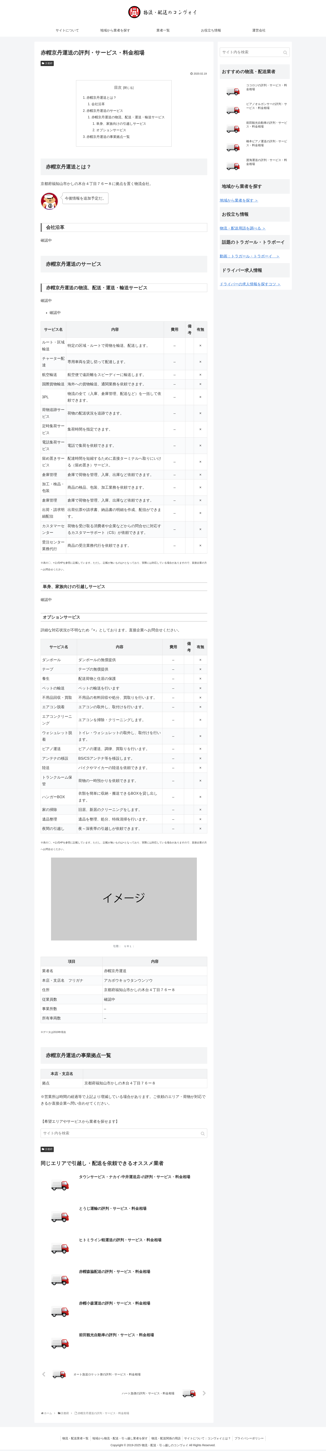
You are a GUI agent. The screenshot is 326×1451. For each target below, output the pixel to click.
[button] (203, 1135)
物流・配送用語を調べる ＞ (243, 228)
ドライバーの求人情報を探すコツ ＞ (250, 284)
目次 (118, 87)
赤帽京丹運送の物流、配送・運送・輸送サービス (128, 118)
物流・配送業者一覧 (74, 1439)
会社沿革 (98, 104)
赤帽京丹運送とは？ (101, 98)
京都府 (48, 63)
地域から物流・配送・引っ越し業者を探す (119, 1439)
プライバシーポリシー (250, 1439)
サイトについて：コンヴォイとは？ (208, 1439)
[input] (124, 1135)
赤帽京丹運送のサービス (104, 111)
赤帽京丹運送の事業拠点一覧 (108, 138)
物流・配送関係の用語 (166, 1439)
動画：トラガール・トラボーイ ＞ (250, 256)
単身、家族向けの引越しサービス (121, 125)
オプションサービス (111, 132)
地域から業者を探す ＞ (239, 200)
